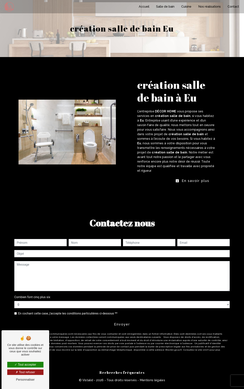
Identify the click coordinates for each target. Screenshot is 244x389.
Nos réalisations (209, 6)
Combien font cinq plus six (32, 299)
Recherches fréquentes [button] (122, 376)
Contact (233, 6)
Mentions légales (152, 383)
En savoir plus (188, 181)
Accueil (143, 6)
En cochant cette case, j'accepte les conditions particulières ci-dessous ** (67, 315)
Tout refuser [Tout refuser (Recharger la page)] (25, 372)
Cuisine (186, 6)
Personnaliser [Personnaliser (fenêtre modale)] (25, 379)
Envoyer (122, 327)
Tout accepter (25, 364)
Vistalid (87, 383)
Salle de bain (165, 6)
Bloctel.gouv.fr (173, 353)
